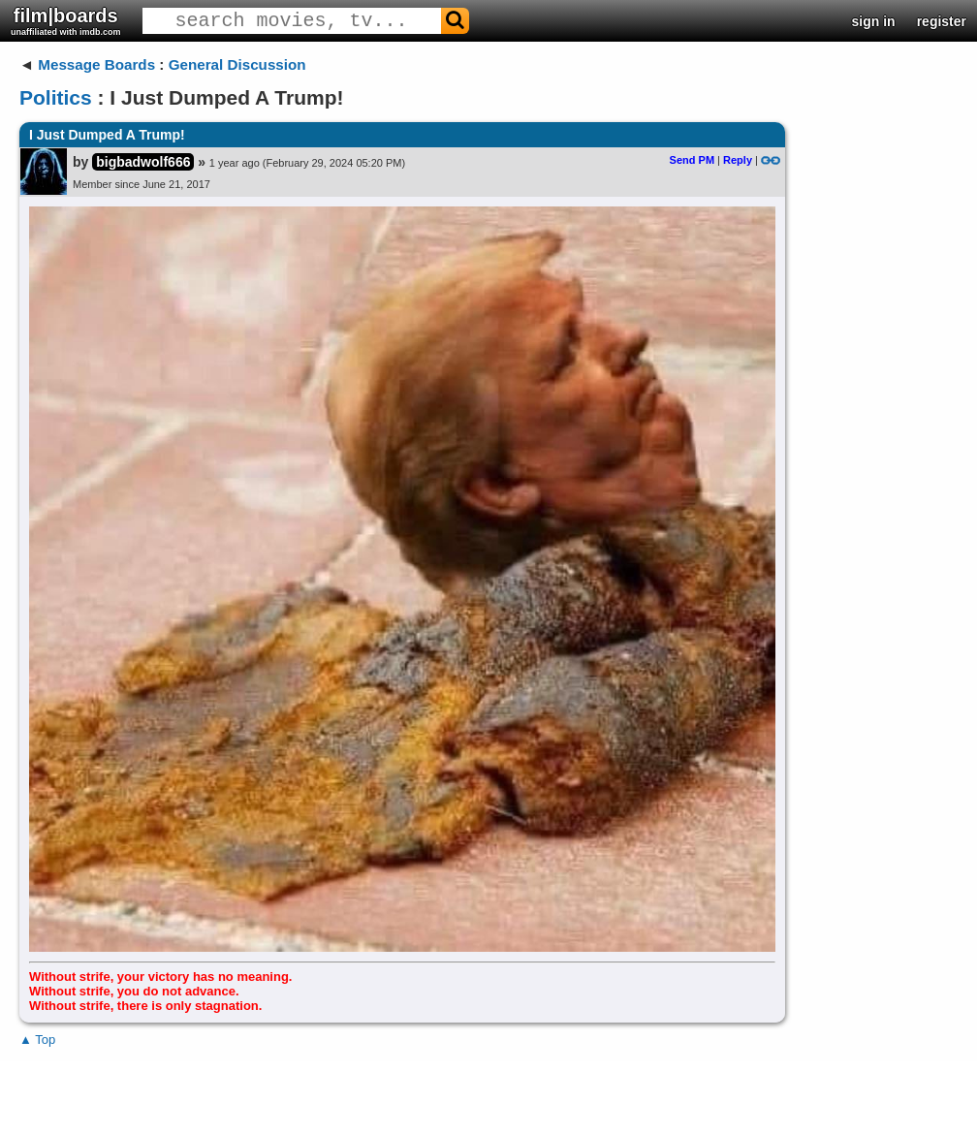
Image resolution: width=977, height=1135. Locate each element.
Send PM (692, 160)
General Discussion (237, 64)
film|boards (66, 21)
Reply (737, 160)
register (941, 21)
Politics (55, 97)
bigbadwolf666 (143, 162)
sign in (874, 21)
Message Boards (96, 64)
